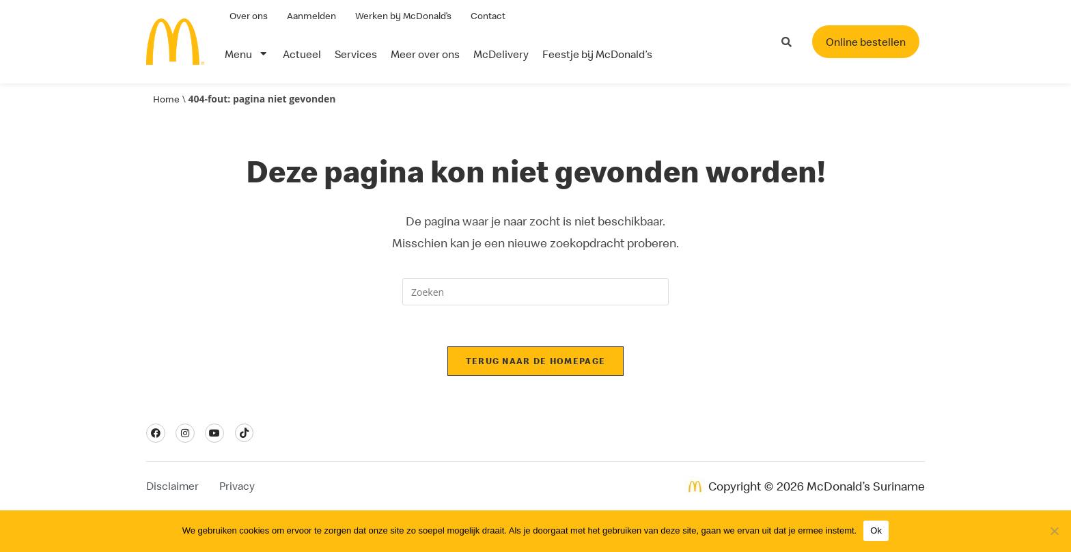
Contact (488, 16)
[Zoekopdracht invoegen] (535, 291)
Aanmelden (311, 16)
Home (166, 99)
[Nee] (1054, 531)
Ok (876, 530)
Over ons (249, 16)
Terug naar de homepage (536, 360)
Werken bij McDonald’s (403, 16)
